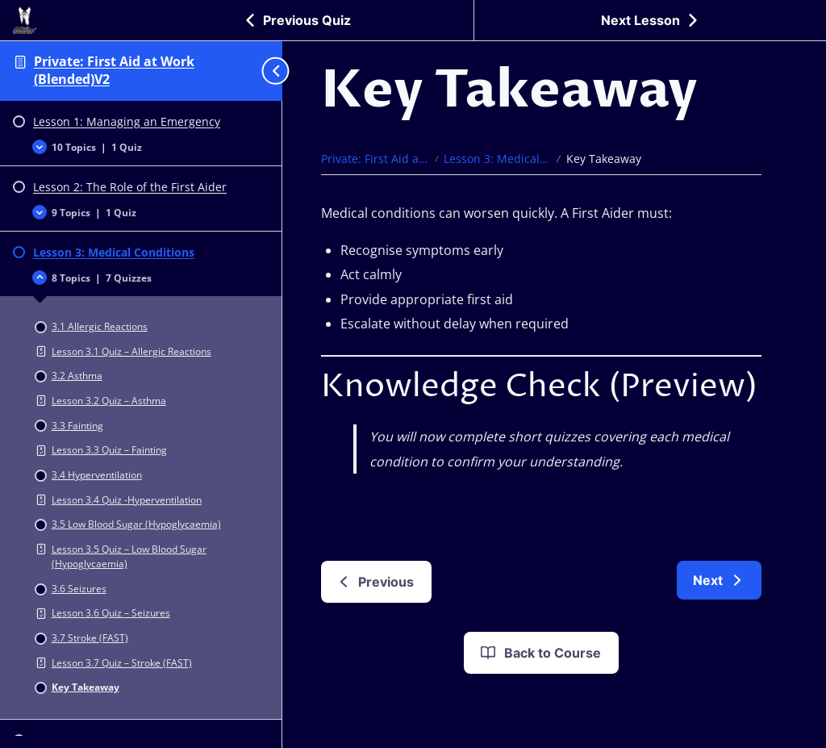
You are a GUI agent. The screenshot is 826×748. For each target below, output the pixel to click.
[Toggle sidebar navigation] (267, 70)
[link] (719, 580)
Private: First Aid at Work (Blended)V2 (114, 70)
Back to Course (539, 652)
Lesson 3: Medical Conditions (497, 158)
